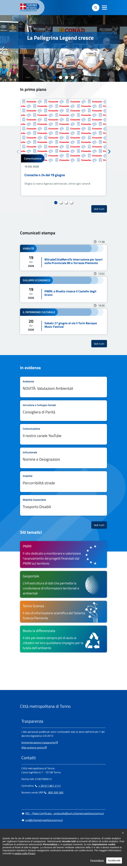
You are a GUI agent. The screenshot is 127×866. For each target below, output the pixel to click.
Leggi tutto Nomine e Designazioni (63, 458)
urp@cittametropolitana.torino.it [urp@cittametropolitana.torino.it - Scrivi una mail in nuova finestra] (42, 820)
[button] (104, 7)
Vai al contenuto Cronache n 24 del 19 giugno (63, 147)
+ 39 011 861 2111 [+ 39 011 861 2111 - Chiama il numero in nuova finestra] (48, 786)
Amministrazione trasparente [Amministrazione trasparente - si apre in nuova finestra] (38, 742)
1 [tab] (55, 77)
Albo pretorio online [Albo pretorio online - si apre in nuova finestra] (32, 747)
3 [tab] (66, 77)
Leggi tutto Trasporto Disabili (63, 505)
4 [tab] (72, 77)
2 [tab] (61, 77)
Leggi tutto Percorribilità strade (63, 481)
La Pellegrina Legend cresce (60, 37)
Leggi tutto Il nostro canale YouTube (63, 434)
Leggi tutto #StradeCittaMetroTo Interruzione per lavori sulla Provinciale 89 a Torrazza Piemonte (63, 258)
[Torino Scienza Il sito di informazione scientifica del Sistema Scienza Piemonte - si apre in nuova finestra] (63, 612)
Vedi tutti (100, 209)
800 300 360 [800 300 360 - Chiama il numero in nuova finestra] (53, 792)
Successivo (123, 48)
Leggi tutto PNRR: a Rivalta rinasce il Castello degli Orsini (63, 289)
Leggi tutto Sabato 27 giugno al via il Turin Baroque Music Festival (63, 321)
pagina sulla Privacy (24, 860)
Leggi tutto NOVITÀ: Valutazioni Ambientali (63, 387)
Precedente (3, 48)
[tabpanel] (63, 48)
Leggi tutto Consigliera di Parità (63, 410)
